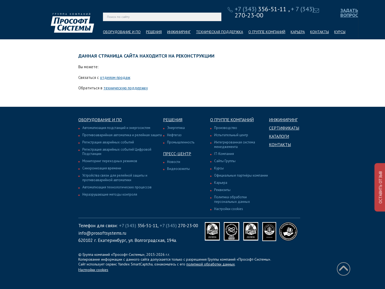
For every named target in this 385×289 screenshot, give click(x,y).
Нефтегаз (174, 135)
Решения (172, 119)
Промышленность (180, 142)
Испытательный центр (231, 135)
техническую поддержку (125, 87)
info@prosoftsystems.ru (102, 233)
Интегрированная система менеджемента (234, 144)
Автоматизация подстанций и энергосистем (116, 128)
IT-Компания (224, 153)
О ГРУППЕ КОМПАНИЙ (266, 31)
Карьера (220, 182)
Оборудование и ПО (100, 119)
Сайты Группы (225, 161)
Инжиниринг (283, 119)
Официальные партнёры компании (241, 175)
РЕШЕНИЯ (154, 31)
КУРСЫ (339, 31)
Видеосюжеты (178, 168)
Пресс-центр (177, 153)
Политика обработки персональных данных (232, 199)
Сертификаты (284, 128)
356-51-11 (261, 9)
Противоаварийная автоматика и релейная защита (122, 135)
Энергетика (176, 128)
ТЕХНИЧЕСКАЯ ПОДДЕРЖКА (219, 31)
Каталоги (279, 136)
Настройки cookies (228, 209)
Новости (173, 161)
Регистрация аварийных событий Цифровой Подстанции (116, 151)
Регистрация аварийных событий (108, 142)
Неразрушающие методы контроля (109, 194)
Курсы (219, 168)
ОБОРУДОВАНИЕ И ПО (122, 31)
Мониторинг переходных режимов (109, 161)
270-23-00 (179, 226)
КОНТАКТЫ (319, 31)
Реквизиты (222, 190)
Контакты (280, 144)
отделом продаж (115, 77)
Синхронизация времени (101, 168)
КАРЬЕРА (298, 31)
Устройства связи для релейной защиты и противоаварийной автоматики (114, 177)
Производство (225, 128)
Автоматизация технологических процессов (117, 187)
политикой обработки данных (210, 264)
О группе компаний (232, 119)
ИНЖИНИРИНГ (179, 31)
